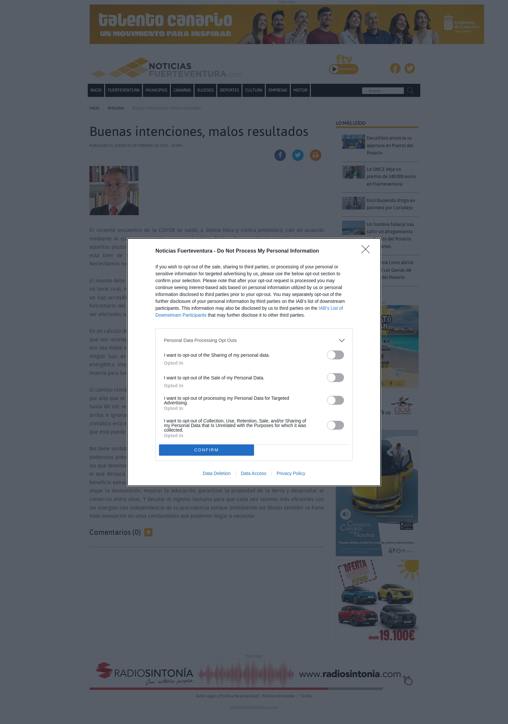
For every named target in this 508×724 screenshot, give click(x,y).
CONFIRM (206, 449)
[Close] (367, 251)
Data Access (253, 473)
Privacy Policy (291, 473)
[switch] (335, 355)
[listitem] (254, 340)
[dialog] (254, 362)
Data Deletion (217, 473)
